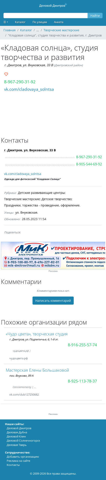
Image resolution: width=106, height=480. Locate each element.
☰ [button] (4, 22)
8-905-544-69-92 (89, 164)
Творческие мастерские (22, 199)
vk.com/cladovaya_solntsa (29, 89)
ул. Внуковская (26, 212)
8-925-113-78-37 (82, 381)
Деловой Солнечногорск (23, 440)
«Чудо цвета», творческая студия (37, 334)
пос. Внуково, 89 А (21, 376)
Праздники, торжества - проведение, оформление (42, 205)
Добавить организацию (23, 457)
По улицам (40, 22)
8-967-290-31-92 (20, 82)
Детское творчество (57, 199)
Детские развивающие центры (41, 193)
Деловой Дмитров (19, 428)
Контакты (13, 465)
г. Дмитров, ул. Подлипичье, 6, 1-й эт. (33, 339)
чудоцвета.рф (18, 358)
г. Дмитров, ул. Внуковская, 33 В (28, 65)
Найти (95, 15)
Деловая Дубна (17, 432)
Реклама (53, 271)
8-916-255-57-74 (82, 344)
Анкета (58, 22)
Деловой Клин (16, 436)
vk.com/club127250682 (24, 394)
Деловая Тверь (17, 445)
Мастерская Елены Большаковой (37, 370)
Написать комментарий (53, 301)
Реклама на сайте (18, 461)
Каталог (20, 22)
